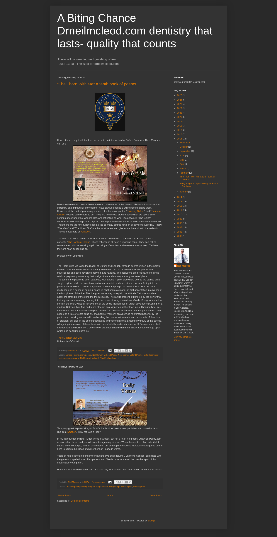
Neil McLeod (184, 266)
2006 (180, 232)
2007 (180, 227)
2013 (180, 201)
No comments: (98, 350)
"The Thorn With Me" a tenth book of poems (96, 84)
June (182, 155)
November (185, 142)
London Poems (72, 355)
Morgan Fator (102, 487)
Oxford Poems (136, 355)
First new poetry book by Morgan (80, 487)
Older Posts (156, 495)
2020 (180, 117)
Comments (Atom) (80, 501)
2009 (180, 219)
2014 (180, 197)
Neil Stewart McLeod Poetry (104, 355)
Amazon (85, 231)
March (183, 168)
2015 (180, 138)
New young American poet (120, 487)
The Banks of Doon (78, 242)
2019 (180, 121)
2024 (180, 100)
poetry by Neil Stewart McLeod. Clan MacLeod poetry (95, 358)
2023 (180, 104)
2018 (180, 125)
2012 (180, 206)
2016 (180, 134)
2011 (180, 210)
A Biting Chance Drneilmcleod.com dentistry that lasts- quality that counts (135, 31)
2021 (180, 113)
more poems (85, 355)
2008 (180, 223)
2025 (180, 95)
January (184, 191)
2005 (180, 236)
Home (110, 495)
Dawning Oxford (135, 211)
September (185, 151)
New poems (123, 355)
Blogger (152, 520)
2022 (180, 108)
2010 (180, 214)
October (184, 147)
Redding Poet (139, 487)
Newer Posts (64, 495)
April (182, 164)
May (182, 160)
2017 (180, 130)
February (184, 173)
